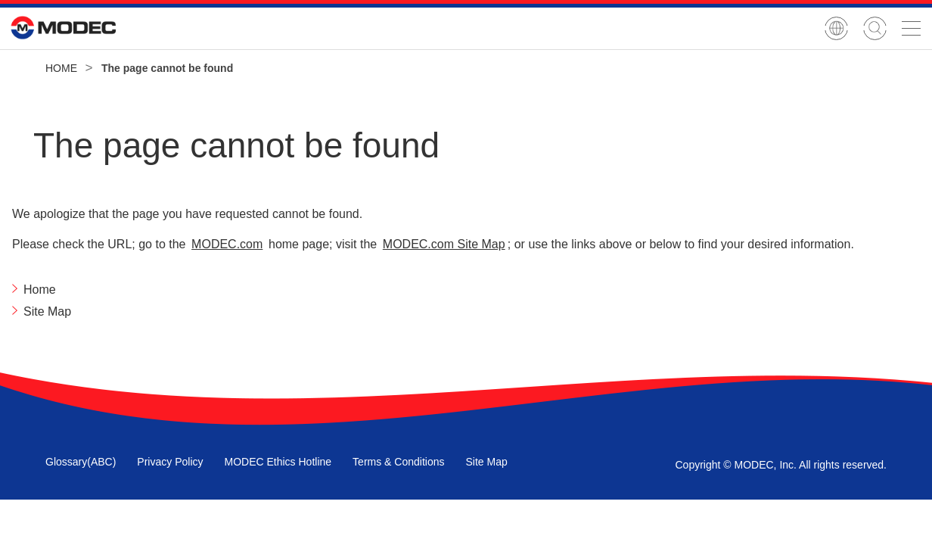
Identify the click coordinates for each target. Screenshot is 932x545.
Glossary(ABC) (80, 462)
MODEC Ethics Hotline (278, 462)
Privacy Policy (170, 462)
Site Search (875, 28)
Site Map (486, 462)
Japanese (836, 28)
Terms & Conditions (398, 462)
